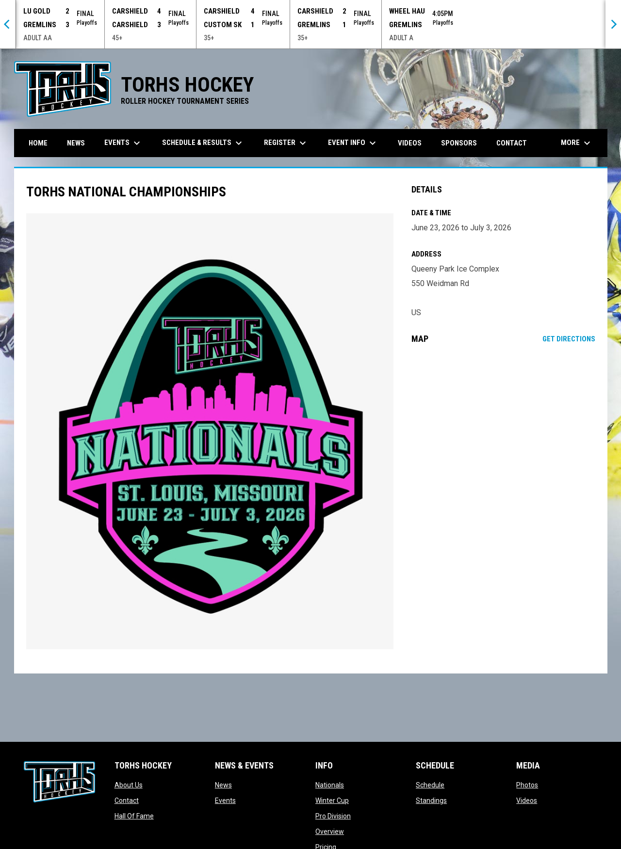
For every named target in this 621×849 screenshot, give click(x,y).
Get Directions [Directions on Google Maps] (568, 339)
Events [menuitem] (123, 143)
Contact (126, 800)
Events (225, 800)
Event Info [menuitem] (353, 143)
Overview (329, 831)
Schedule (430, 785)
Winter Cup (332, 800)
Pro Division (333, 816)
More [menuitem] (577, 143)
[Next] (613, 24)
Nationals (329, 785)
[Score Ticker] (310, 24)
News (223, 785)
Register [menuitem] (286, 143)
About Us (128, 785)
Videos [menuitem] (410, 143)
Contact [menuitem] (511, 143)
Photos (527, 785)
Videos (526, 800)
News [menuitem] (76, 143)
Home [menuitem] (38, 143)
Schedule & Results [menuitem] (203, 143)
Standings (431, 800)
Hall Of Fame (134, 816)
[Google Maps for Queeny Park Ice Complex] (503, 430)
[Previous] (8, 24)
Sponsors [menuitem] (459, 143)
